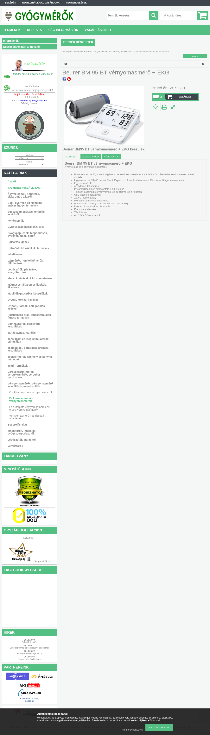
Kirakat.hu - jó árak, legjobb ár (29, 699)
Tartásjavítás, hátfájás (22, 332)
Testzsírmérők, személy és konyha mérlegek (30, 358)
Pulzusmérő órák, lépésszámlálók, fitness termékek (30, 316)
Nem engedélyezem (132, 729)
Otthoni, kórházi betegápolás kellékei (26, 307)
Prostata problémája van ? (29, 653)
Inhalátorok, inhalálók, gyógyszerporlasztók (22, 432)
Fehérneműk (16, 220)
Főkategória (67, 51)
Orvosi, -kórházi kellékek (29, 659)
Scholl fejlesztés (29, 642)
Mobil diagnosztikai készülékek (28, 293)
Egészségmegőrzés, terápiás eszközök (26, 213)
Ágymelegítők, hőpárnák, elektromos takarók (24, 195)
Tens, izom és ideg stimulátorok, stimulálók (28, 340)
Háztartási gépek (18, 242)
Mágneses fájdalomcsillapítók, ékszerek (27, 286)
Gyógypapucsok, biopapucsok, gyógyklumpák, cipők (28, 234)
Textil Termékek (18, 365)
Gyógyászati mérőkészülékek (26, 226)
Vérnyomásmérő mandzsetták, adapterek (27, 417)
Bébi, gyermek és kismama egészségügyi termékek (25, 204)
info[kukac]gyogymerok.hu (33, 100)
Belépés (10, 2)
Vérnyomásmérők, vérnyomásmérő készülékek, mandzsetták (30, 385)
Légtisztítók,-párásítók (22, 439)
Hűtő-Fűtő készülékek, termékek (28, 248)
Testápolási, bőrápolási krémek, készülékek (28, 349)
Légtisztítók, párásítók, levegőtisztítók (22, 271)
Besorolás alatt (17, 424)
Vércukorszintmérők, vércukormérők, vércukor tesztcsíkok (24, 374)
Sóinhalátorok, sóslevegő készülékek (24, 325)
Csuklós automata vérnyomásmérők (31, 392)
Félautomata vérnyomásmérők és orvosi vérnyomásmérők (29, 408)
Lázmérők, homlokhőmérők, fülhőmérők (26, 262)
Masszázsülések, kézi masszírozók (30, 278)
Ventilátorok (15, 445)
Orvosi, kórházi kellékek (23, 299)
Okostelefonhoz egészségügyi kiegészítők (29, 648)
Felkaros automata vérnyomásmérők (21, 399)
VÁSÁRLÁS (185, 96)
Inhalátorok (15, 254)
